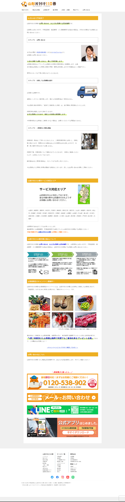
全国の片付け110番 (44, 237)
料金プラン (76, 15)
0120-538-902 (41, 57)
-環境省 (71, 471)
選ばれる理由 (36, 15)
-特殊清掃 (59, 470)
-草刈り (58, 476)
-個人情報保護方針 (73, 464)
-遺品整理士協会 (73, 476)
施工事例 (55, 15)
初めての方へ (25, 15)
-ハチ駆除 (59, 471)
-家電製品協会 (73, 474)
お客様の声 (46, 15)
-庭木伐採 (59, 473)
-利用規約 (72, 463)
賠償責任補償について (47, 475)
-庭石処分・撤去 (60, 466)
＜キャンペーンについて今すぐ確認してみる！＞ (62, 352)
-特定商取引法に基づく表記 (75, 466)
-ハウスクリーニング (61, 468)
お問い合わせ (86, 15)
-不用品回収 (59, 461)
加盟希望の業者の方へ (47, 476)
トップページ (45, 461)
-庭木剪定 (59, 475)
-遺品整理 (59, 463)
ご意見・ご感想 (65, 15)
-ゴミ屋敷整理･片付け (61, 464)
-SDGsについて (73, 473)
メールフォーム (57, 57)
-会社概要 (72, 461)
